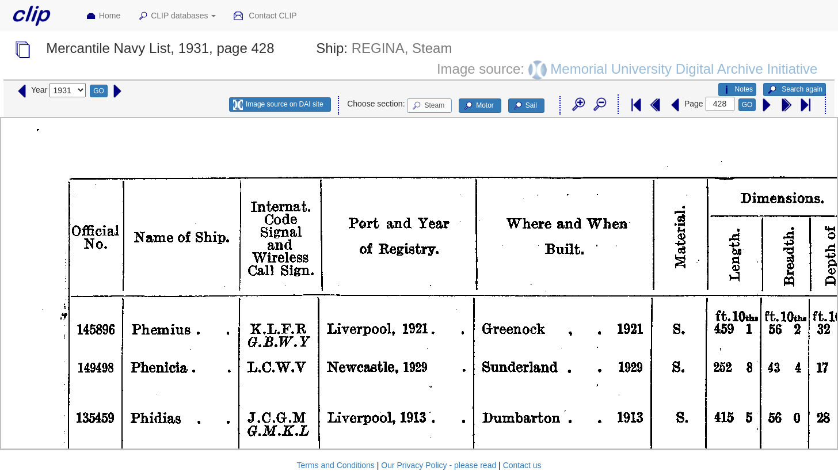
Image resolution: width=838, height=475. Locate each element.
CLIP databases (177, 16)
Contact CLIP (264, 16)
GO (98, 91)
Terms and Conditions (335, 465)
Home (103, 16)
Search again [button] (794, 90)
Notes (737, 90)
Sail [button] (524, 106)
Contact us (522, 465)
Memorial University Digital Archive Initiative (683, 68)
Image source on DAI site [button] (278, 105)
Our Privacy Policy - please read (438, 465)
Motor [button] (478, 106)
